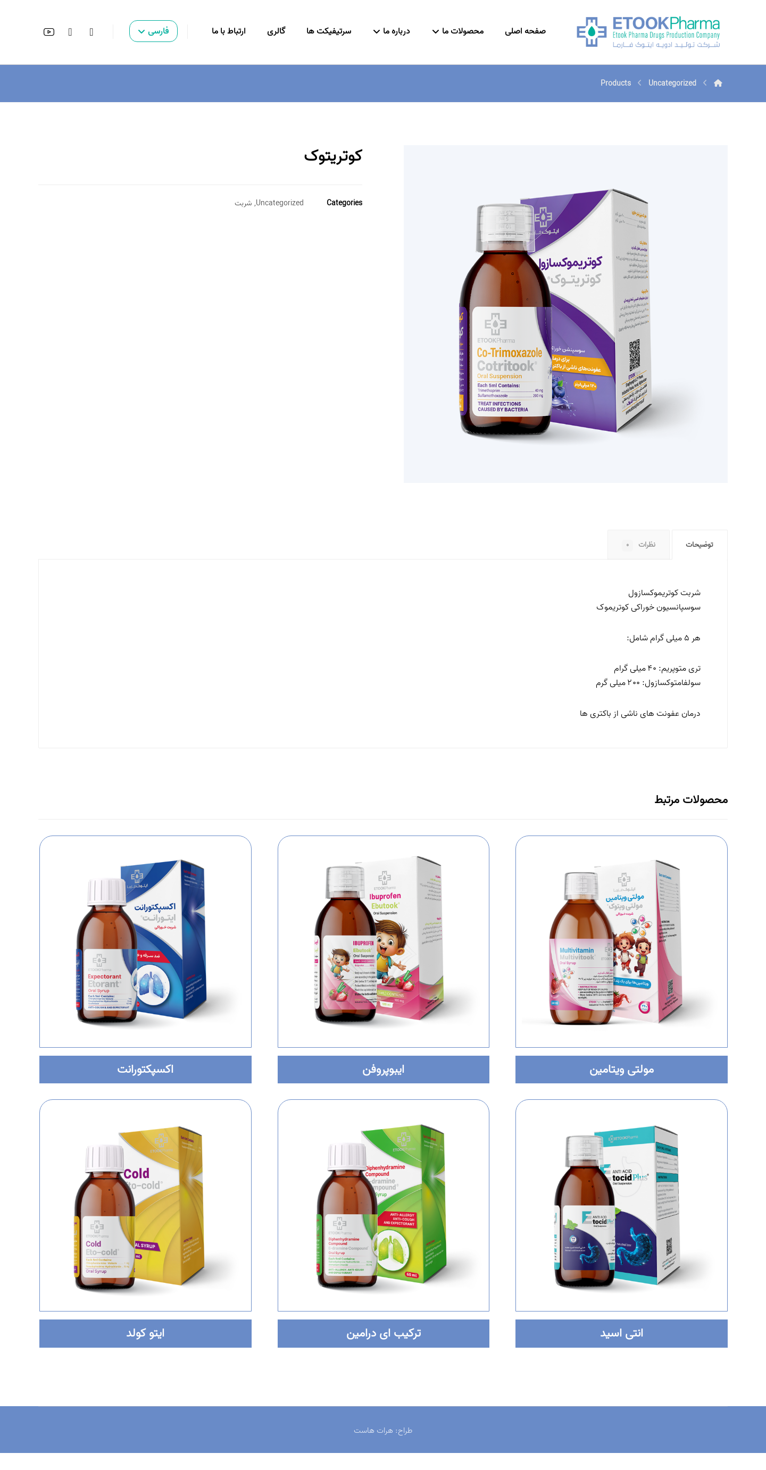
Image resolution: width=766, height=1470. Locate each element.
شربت (243, 205)
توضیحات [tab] (697, 547)
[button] (91, 32)
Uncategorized (280, 205)
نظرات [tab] (632, 547)
